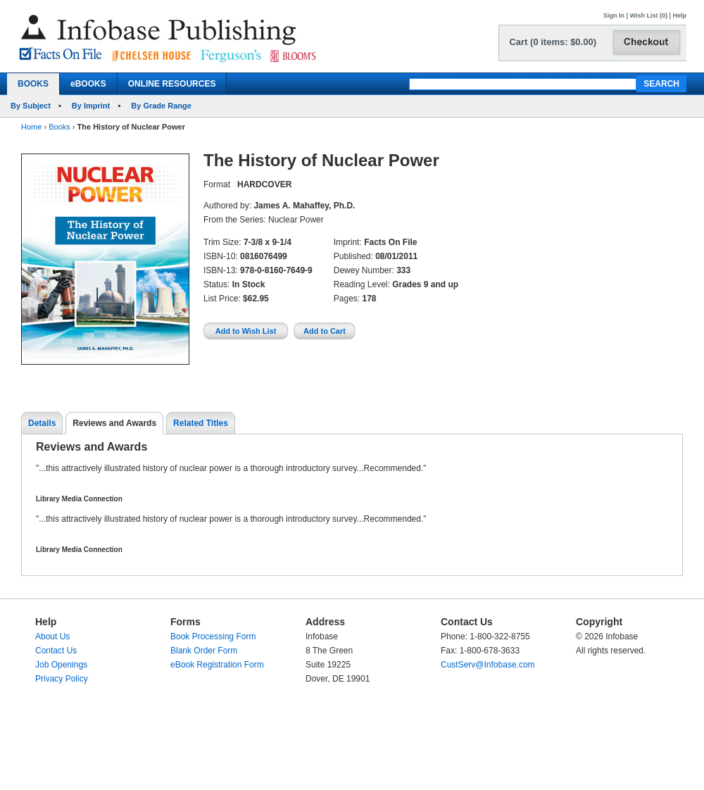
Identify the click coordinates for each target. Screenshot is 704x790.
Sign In (613, 15)
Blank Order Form (203, 651)
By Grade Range (161, 105)
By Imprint (91, 105)
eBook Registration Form (217, 665)
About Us (52, 636)
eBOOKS (88, 84)
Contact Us (56, 651)
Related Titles (200, 423)
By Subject (31, 105)
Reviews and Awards (114, 423)
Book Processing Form (213, 636)
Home (31, 127)
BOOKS (33, 84)
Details (42, 423)
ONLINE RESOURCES (172, 84)
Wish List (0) (648, 15)
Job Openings (61, 665)
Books (59, 127)
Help (679, 15)
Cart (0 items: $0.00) (552, 42)
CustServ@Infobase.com (488, 665)
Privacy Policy (61, 679)
